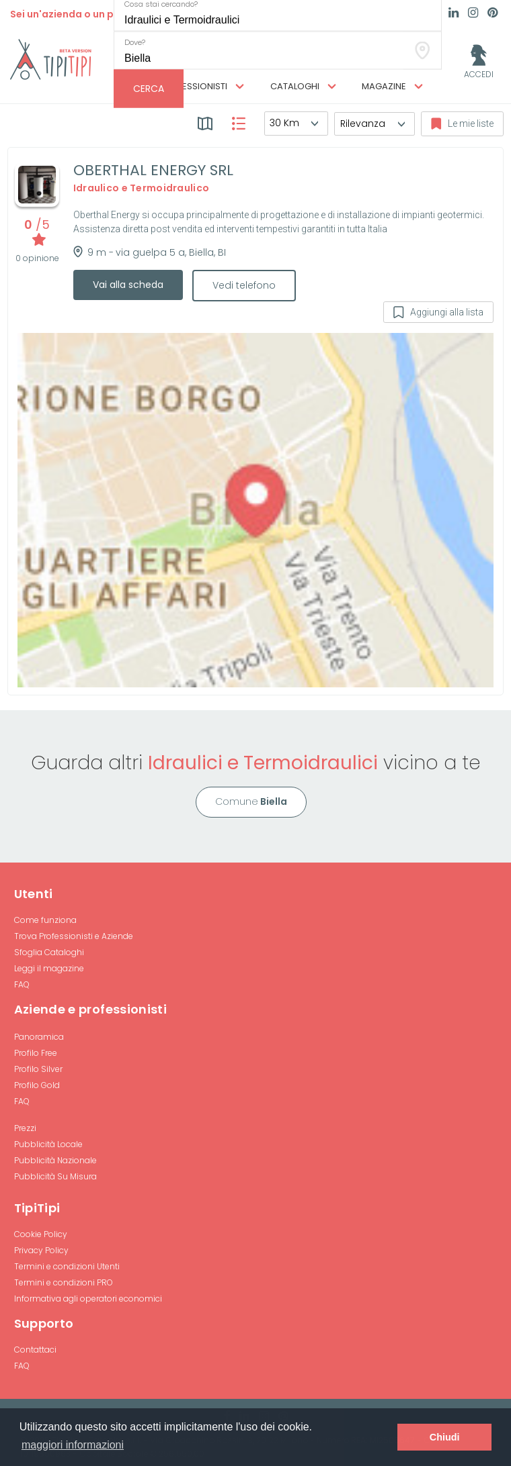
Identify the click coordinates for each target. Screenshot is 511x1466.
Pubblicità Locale (48, 1144)
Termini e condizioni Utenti (67, 1266)
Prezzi (25, 1128)
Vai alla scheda (128, 284)
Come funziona (45, 920)
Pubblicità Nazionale (55, 1160)
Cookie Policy (40, 1234)
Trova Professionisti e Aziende (73, 936)
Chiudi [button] (445, 1437)
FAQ (22, 984)
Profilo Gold (37, 1085)
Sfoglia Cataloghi (49, 952)
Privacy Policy (41, 1250)
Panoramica (39, 1036)
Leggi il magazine (49, 968)
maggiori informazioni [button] (73, 1445)
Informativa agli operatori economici (88, 1298)
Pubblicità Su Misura (55, 1176)
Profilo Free (35, 1053)
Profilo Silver (38, 1069)
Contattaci (35, 1349)
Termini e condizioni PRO (63, 1282)
